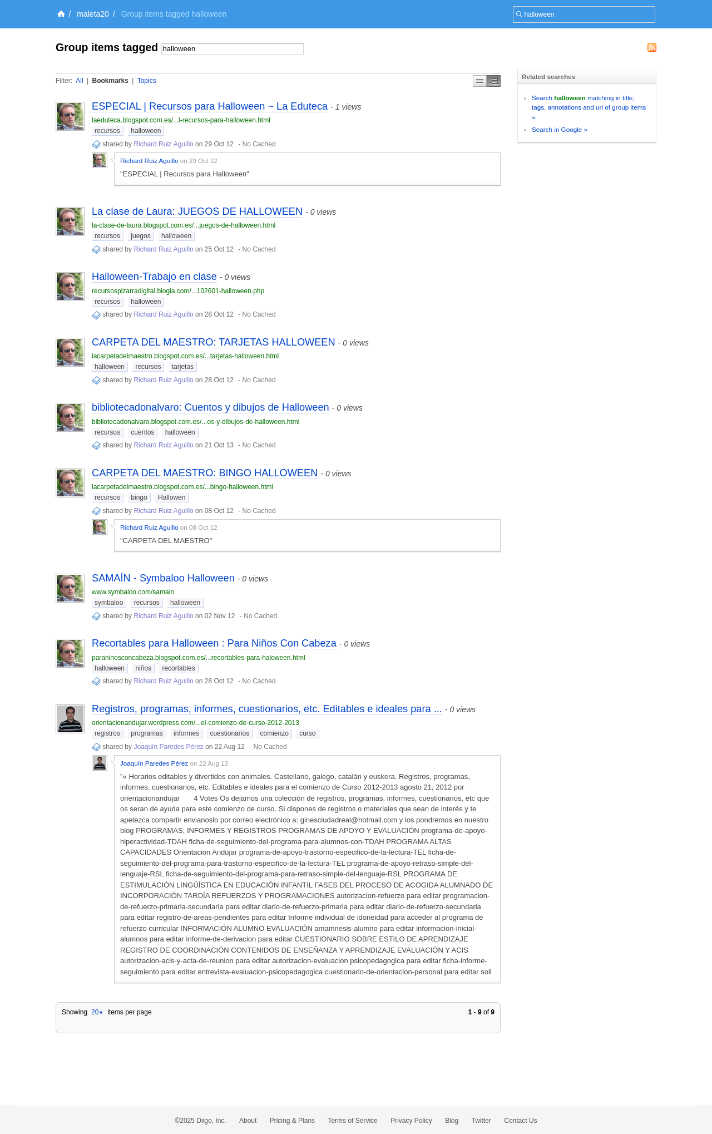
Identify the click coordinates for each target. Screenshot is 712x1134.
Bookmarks (110, 81)
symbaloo (109, 603)
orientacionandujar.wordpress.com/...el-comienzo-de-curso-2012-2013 (195, 723)
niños (143, 668)
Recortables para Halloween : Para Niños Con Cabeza (214, 643)
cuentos (142, 432)
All (79, 81)
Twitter (481, 1121)
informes (186, 733)
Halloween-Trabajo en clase (154, 276)
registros (107, 733)
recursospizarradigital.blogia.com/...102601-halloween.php (178, 291)
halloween (146, 131)
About (247, 1121)
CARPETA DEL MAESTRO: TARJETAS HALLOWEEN (213, 342)
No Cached (259, 144)
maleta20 (93, 13)
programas (146, 733)
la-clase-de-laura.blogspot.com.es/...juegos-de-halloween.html (183, 225)
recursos (107, 131)
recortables (178, 668)
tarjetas (183, 367)
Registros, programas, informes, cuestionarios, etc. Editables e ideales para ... (267, 708)
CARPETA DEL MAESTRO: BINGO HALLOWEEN (205, 473)
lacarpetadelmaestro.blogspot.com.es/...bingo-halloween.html (182, 487)
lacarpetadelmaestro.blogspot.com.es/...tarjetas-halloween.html (185, 356)
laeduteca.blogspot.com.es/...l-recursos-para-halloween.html (181, 120)
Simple (480, 81)
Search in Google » (559, 129)
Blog (451, 1121)
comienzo (274, 733)
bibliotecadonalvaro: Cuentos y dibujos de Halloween (210, 407)
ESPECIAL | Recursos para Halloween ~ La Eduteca (210, 106)
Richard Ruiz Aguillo (163, 144)
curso (307, 733)
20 (97, 1012)
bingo (139, 497)
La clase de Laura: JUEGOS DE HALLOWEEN (197, 211)
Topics (146, 81)
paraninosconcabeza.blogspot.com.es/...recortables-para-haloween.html (198, 658)
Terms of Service (352, 1121)
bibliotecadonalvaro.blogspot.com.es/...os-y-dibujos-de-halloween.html (196, 422)
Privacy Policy (411, 1121)
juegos (140, 236)
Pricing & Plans (292, 1121)
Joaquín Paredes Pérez (168, 747)
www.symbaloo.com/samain (133, 592)
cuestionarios (229, 733)
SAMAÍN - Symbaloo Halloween (163, 578)
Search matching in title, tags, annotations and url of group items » (589, 107)
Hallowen (171, 497)
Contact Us (520, 1121)
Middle (494, 81)
